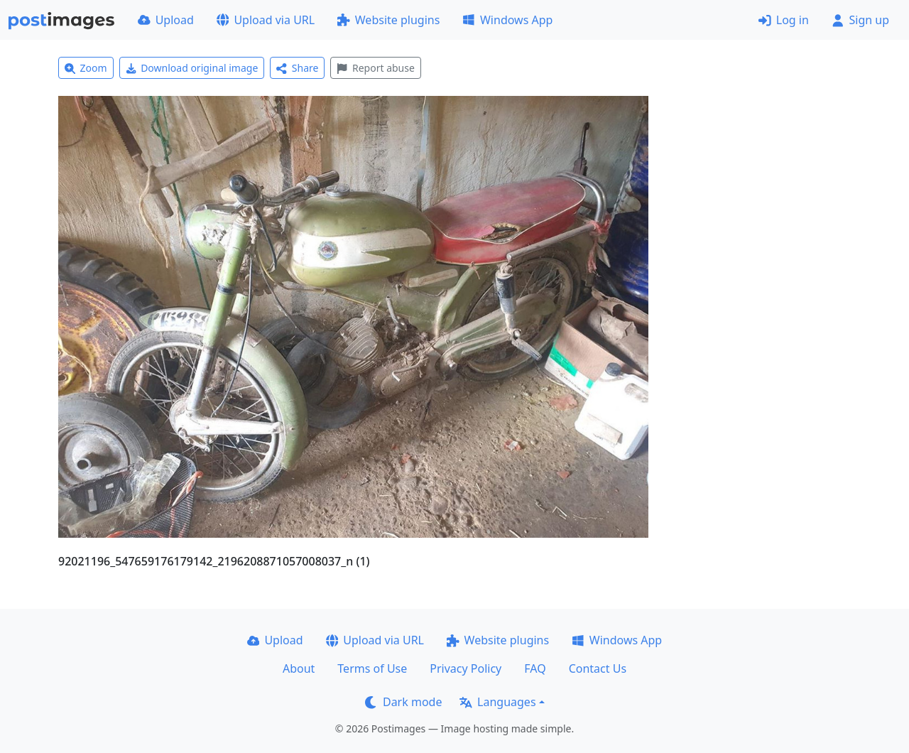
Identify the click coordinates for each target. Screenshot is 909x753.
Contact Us (597, 668)
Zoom (86, 68)
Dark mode (403, 702)
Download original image (192, 68)
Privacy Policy (465, 668)
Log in (783, 20)
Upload (166, 20)
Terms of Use (372, 668)
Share (297, 68)
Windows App (507, 20)
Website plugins (388, 20)
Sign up (860, 20)
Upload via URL (266, 20)
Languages (497, 702)
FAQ (534, 668)
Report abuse (375, 68)
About (299, 668)
